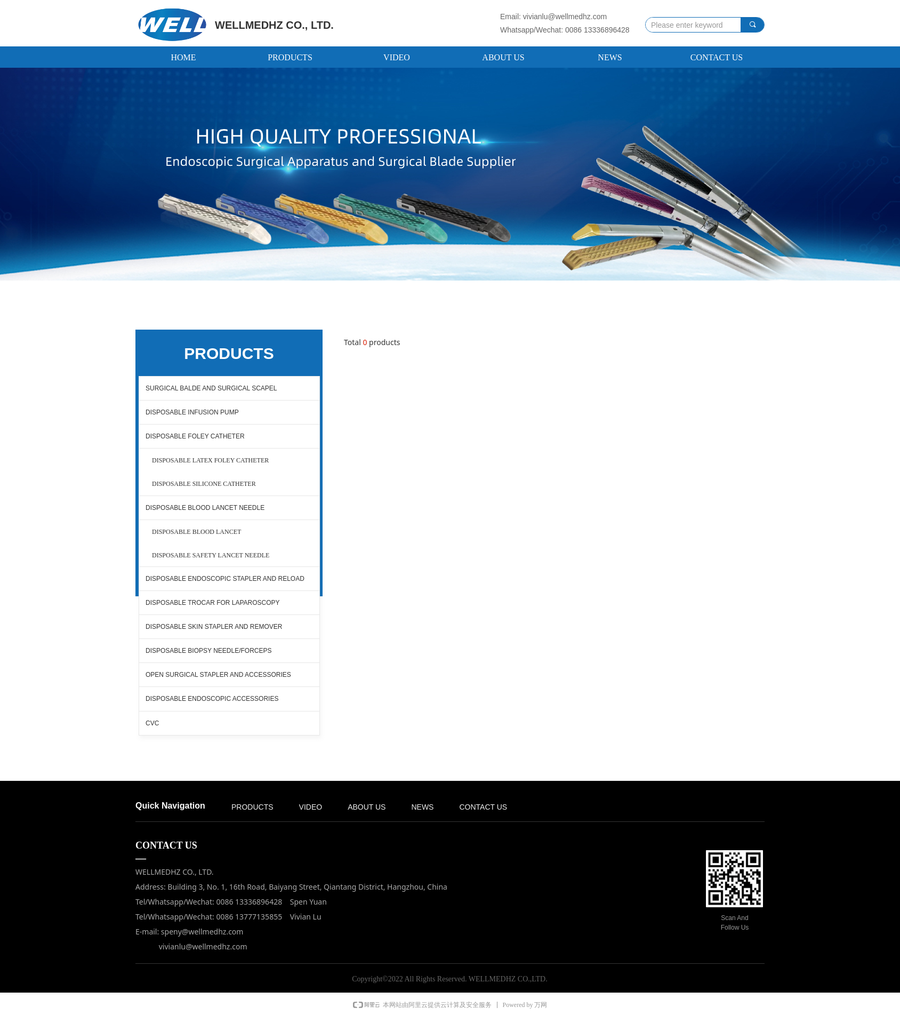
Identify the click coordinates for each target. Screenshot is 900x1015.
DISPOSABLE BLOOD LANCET (196, 532)
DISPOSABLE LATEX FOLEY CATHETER (210, 460)
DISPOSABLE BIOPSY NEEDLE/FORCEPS (209, 650)
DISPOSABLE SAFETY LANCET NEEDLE (210, 555)
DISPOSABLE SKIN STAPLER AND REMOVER (214, 626)
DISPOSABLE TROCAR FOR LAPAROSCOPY (213, 602)
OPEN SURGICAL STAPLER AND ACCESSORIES (218, 674)
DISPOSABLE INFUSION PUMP (192, 412)
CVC (152, 723)
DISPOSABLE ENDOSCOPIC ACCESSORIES (212, 698)
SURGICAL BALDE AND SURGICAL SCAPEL (211, 388)
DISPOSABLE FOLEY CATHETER (195, 436)
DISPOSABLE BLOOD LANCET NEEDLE (205, 508)
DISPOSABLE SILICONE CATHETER (204, 483)
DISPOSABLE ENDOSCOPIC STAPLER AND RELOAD (225, 578)
